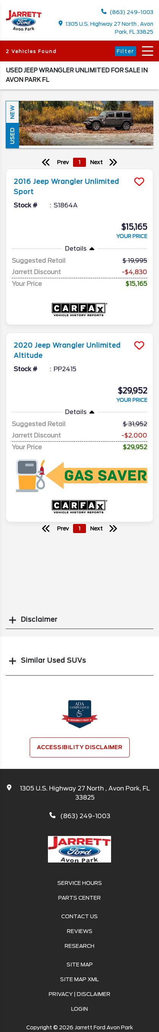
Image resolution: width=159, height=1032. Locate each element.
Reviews (79, 931)
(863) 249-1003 (127, 12)
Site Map (80, 964)
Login (79, 1009)
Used (12, 135)
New (12, 112)
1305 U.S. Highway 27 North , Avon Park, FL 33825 (106, 27)
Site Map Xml (79, 979)
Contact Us (79, 916)
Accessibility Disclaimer (79, 747)
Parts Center (79, 898)
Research (79, 946)
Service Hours (79, 883)
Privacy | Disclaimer (79, 994)
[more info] (79, 170)
